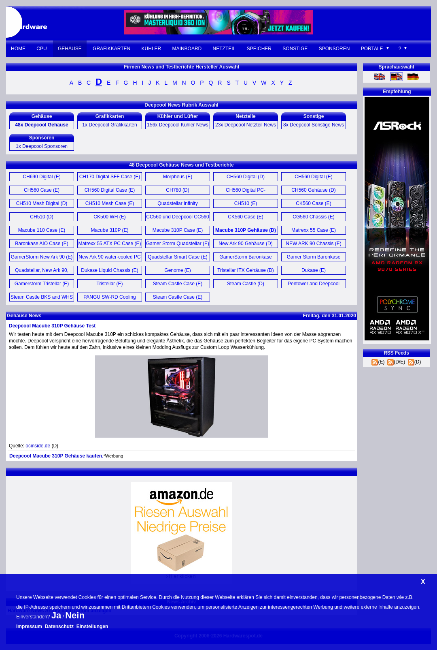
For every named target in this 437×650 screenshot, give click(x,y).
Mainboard (187, 48)
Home (18, 48)
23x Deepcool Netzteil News (245, 125)
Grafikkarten (111, 48)
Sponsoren (334, 48)
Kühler (151, 48)
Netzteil (224, 48)
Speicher (259, 48)
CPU (41, 48)
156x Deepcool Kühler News (177, 125)
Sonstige (295, 48)
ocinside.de (37, 446)
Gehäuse (70, 48)
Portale (372, 48)
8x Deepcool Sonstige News (313, 125)
